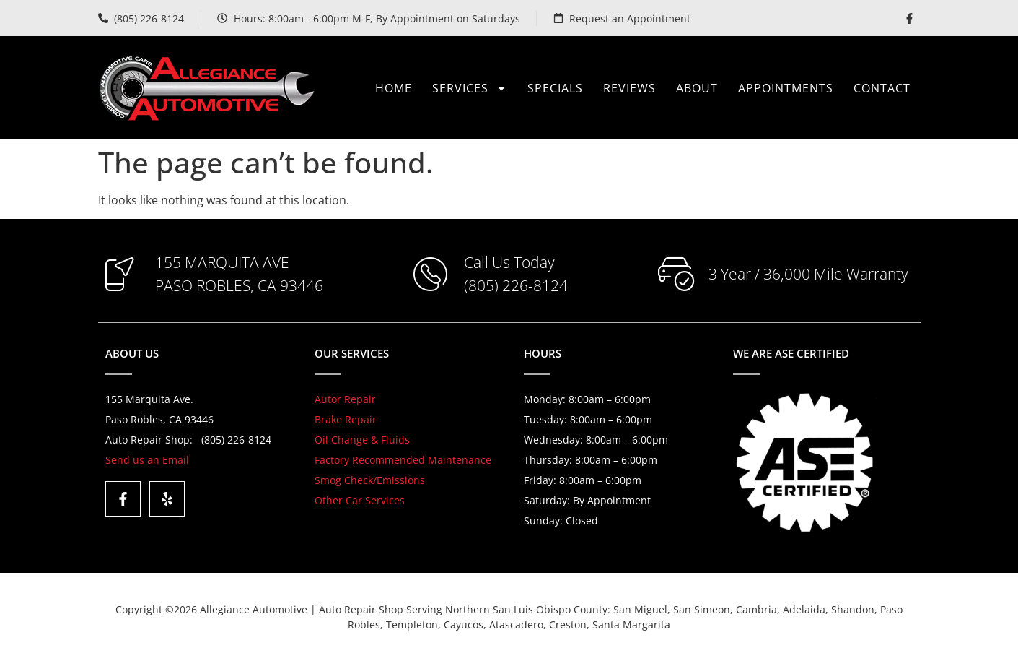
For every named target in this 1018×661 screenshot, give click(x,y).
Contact (882, 88)
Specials (555, 88)
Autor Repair (345, 399)
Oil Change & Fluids (362, 439)
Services (469, 88)
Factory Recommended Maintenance (403, 460)
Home (393, 88)
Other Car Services (360, 500)
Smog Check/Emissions (370, 480)
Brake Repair (346, 419)
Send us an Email (147, 460)
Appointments (785, 88)
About (697, 88)
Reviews (629, 88)
